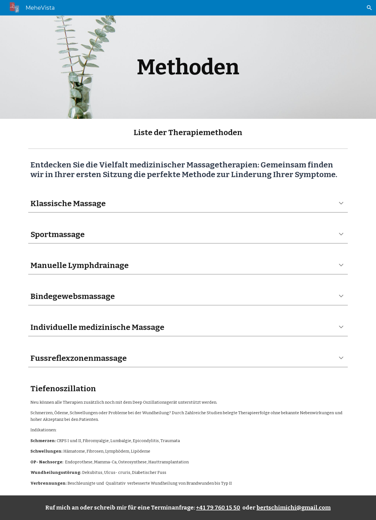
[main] (188, 67)
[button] (369, 7)
